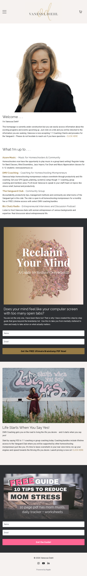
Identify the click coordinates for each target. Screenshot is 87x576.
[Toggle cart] (81, 12)
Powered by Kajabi (43, 570)
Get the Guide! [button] (43, 542)
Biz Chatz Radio (11, 206)
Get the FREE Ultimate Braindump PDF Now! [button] (43, 351)
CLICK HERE (72, 136)
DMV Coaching (10, 172)
